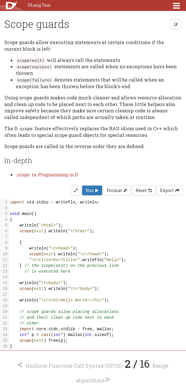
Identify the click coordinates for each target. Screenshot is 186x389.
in (47, 174)
